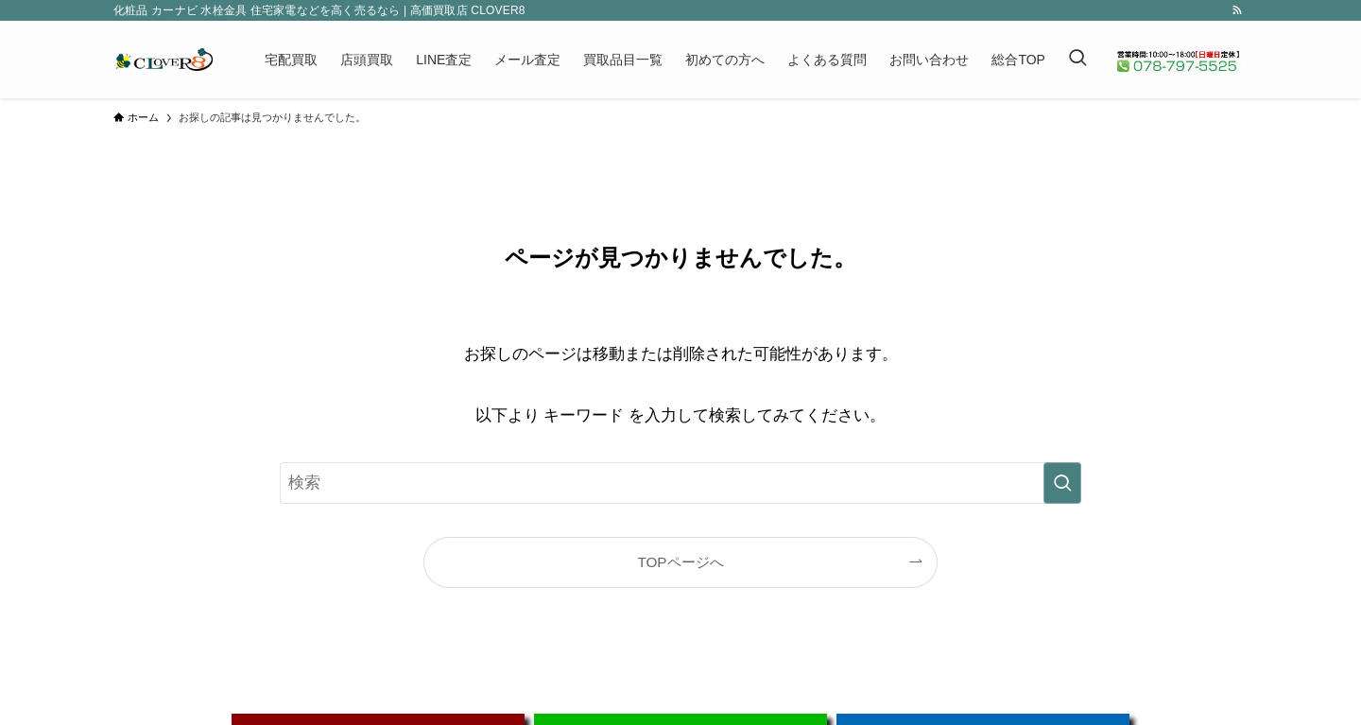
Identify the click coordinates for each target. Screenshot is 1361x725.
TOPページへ (680, 562)
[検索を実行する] (1062, 483)
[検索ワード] (680, 483)
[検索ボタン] (1077, 59)
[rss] (1237, 10)
